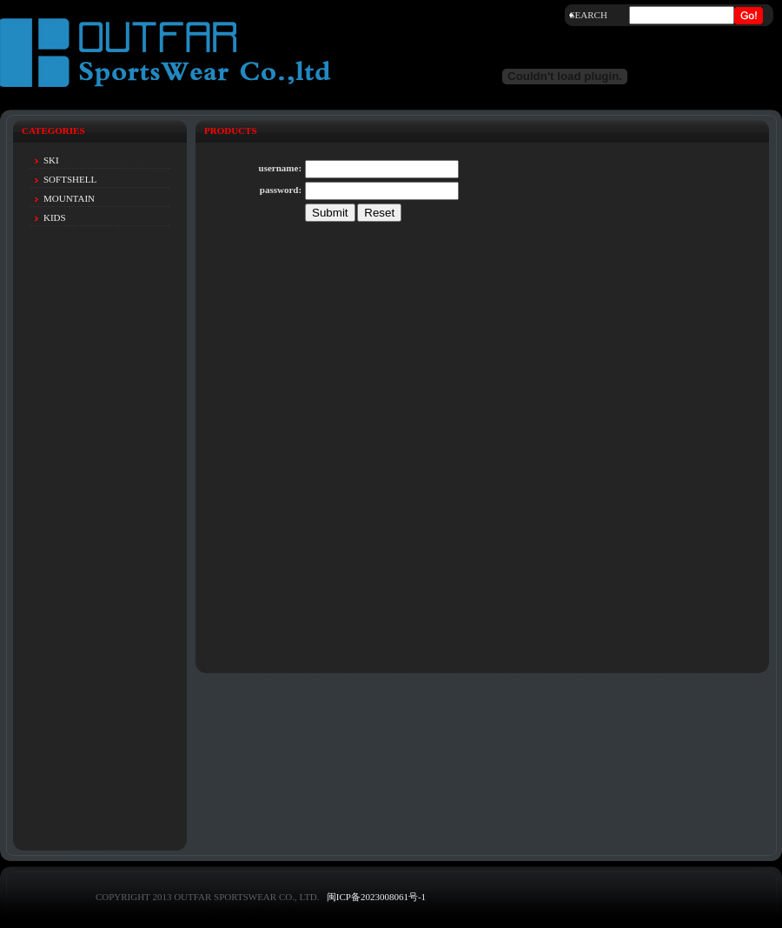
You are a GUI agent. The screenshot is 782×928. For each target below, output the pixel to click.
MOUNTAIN (69, 198)
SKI (51, 160)
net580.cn (290, 911)
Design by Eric (240, 911)
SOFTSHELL (69, 179)
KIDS (54, 217)
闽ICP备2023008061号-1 (376, 896)
